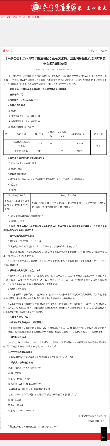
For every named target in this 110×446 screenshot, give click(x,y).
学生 (3, 17)
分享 (104, 430)
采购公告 (102, 50)
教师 (9, 17)
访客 (15, 17)
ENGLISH (34, 17)
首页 (93, 50)
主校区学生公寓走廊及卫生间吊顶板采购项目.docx (34, 426)
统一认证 (23, 17)
